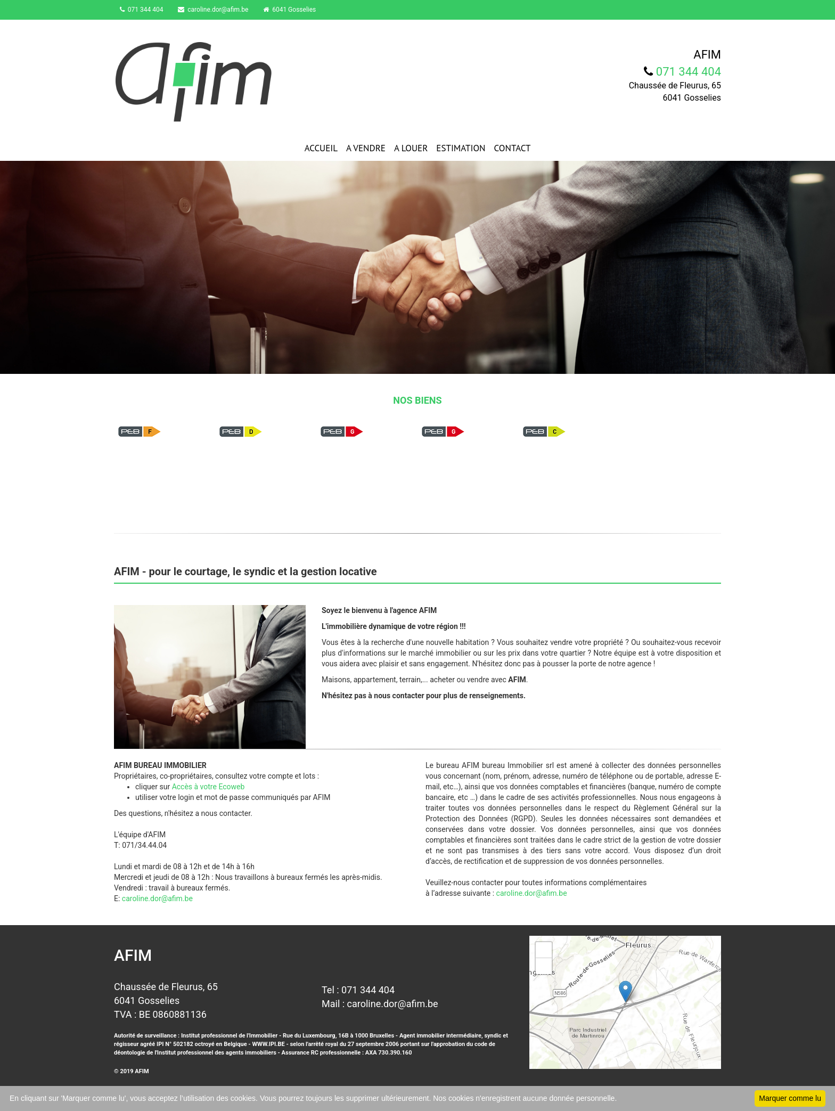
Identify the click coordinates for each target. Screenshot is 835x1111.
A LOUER (411, 148)
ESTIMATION (460, 148)
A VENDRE (366, 148)
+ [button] (544, 950)
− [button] (544, 966)
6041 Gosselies (296, 9)
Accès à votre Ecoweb (208, 786)
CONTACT (512, 148)
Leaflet (709, 1064)
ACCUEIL (321, 148)
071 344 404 (144, 9)
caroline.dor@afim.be (218, 9)
